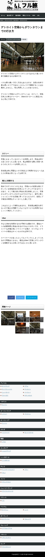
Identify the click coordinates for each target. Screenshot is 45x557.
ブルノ (4, 472)
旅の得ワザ (10, 15)
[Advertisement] (22, 127)
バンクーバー (6, 432)
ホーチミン (5, 510)
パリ (3, 500)
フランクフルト (6, 482)
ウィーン (4, 423)
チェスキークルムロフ (8, 469)
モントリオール (28, 432)
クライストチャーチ (7, 491)
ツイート (20, 297)
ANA (33, 15)
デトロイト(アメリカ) (14, 39)
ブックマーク (31, 297)
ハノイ (26, 510)
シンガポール (6, 460)
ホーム (3, 15)
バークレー (27, 392)
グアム (26, 386)
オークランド (6, 386)
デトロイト (27, 389)
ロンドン (4, 404)
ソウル (4, 442)
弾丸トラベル (26, 15)
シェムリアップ (6, 451)
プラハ (26, 469)
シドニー (4, 414)
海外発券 (17, 15)
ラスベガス (5, 395)
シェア (11, 297)
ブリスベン (27, 414)
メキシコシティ (6, 537)
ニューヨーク (6, 392)
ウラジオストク (6, 547)
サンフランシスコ (7, 389)
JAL (38, 15)
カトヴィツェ (6, 519)
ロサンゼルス (28, 395)
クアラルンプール (7, 528)
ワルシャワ (27, 519)
